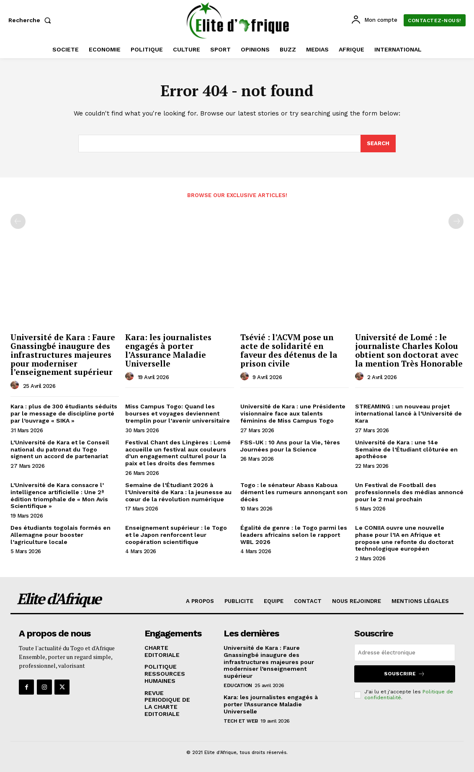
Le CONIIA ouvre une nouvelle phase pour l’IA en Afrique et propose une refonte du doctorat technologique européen (404, 538)
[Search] (378, 143)
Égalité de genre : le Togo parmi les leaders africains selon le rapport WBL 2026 (293, 534)
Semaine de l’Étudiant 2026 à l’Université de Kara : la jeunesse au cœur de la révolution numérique (178, 492)
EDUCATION (238, 685)
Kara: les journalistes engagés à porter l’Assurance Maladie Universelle (168, 350)
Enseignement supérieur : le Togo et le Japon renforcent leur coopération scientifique (176, 534)
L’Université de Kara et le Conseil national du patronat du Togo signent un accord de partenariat (59, 449)
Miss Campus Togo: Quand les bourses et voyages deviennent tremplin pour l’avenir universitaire (177, 413)
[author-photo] (15, 385)
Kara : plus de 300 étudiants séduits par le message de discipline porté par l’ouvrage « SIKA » (63, 413)
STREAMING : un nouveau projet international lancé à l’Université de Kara (408, 413)
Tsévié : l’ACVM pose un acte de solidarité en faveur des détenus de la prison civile (288, 350)
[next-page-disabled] (456, 221)
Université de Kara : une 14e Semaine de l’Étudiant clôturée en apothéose (406, 449)
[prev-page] (18, 221)
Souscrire (404, 673)
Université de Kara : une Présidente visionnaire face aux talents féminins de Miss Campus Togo (292, 413)
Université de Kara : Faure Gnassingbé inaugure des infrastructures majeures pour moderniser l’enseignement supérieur (62, 354)
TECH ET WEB (241, 720)
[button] (31, 20)
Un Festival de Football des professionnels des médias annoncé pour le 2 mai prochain (409, 492)
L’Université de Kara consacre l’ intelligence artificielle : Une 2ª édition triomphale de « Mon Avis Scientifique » (59, 495)
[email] (404, 652)
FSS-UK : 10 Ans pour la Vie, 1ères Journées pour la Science (290, 446)
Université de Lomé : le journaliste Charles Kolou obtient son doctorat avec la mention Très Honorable (409, 350)
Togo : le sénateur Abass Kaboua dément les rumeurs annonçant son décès (294, 492)
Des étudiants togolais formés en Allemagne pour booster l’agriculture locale (60, 534)
